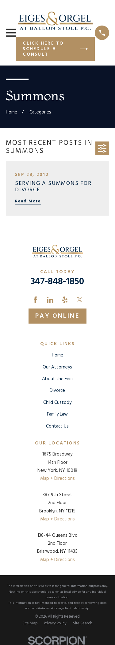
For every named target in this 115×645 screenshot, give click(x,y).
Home (57, 355)
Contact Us (57, 426)
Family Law (57, 414)
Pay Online (57, 316)
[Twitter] (79, 300)
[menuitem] (29, 623)
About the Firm (57, 379)
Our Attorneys (57, 367)
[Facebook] (35, 300)
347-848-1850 (57, 281)
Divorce (57, 390)
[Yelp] (65, 300)
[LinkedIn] (50, 300)
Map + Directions (57, 478)
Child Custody (57, 402)
